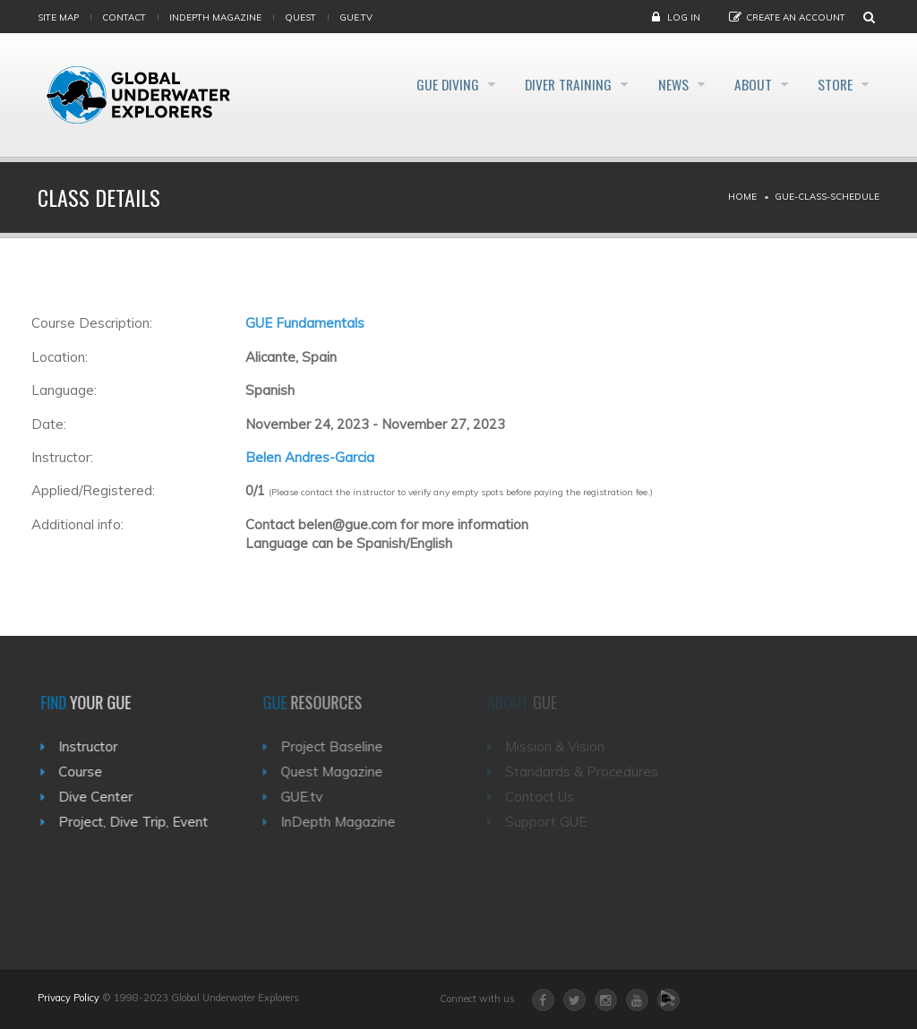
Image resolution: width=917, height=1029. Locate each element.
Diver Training (538, 84)
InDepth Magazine (215, 17)
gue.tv (356, 17)
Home (742, 196)
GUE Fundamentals (304, 322)
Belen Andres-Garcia (309, 457)
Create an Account (795, 17)
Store (833, 84)
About (742, 84)
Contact (124, 17)
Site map (58, 17)
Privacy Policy (68, 997)
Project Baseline (340, 746)
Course (86, 771)
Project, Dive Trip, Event (139, 821)
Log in (683, 17)
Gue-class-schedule (827, 196)
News (653, 84)
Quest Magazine (340, 771)
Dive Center (101, 796)
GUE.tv (310, 796)
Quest (300, 17)
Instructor (94, 746)
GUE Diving (407, 84)
